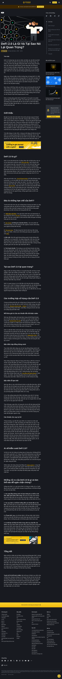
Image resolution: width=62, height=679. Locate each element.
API (47, 637)
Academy (18, 624)
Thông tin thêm (4, 614)
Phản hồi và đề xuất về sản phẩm (53, 634)
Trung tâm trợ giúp (50, 632)
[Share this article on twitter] (46, 16)
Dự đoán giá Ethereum (36, 641)
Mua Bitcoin (34, 645)
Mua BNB (33, 646)
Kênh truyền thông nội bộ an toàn (7, 641)
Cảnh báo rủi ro (4, 633)
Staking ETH (19, 631)
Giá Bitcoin (34, 633)
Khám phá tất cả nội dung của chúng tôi (31, 605)
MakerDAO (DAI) (32, 335)
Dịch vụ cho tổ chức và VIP (37, 620)
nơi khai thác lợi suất (15, 320)
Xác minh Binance (50, 639)
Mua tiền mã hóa (20, 616)
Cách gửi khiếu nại (50, 646)
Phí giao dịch (49, 635)
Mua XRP (33, 648)
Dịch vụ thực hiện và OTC (52, 619)
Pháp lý (2, 622)
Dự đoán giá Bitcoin (35, 640)
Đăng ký (54, 2)
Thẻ (17, 622)
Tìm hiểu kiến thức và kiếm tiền (38, 630)
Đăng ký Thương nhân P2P (37, 614)
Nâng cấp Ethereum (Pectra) (37, 643)
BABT (18, 634)
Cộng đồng (3, 631)
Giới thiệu (49, 616)
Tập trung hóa (9, 230)
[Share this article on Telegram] (54, 16)
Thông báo (3, 617)
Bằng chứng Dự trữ (50, 624)
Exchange (18, 614)
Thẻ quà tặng (19, 626)
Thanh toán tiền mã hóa (21, 619)
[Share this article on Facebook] (50, 16)
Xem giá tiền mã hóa (36, 631)
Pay (17, 617)
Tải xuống (3, 636)
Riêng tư (3, 626)
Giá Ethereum (34, 635)
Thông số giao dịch (50, 641)
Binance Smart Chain (15, 306)
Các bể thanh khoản (22, 178)
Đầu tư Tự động (20, 629)
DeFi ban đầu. (25, 162)
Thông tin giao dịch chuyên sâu (53, 622)
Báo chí (2, 621)
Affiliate (48, 614)
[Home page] (27, 2)
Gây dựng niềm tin (4, 628)
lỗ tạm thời (12, 185)
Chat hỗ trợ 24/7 (50, 630)
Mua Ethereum (34, 652)
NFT (17, 633)
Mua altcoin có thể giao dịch (37, 653)
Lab (32, 622)
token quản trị (30, 465)
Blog (2, 629)
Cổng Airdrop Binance (51, 642)
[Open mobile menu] (59, 2)
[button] (59, 2)
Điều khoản (3, 624)
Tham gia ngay (40, 6)
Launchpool (19, 628)
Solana (24, 306)
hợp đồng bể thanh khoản (29, 373)
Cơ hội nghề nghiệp (5, 616)
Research (18, 636)
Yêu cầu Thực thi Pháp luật (52, 644)
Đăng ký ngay (53, 116)
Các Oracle (8, 222)
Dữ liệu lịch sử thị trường (51, 621)
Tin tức (2, 619)
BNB (48, 617)
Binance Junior (19, 621)
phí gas (18, 215)
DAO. (7, 233)
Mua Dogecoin (34, 650)
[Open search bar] (50, 2)
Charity (18, 638)
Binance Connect (35, 624)
